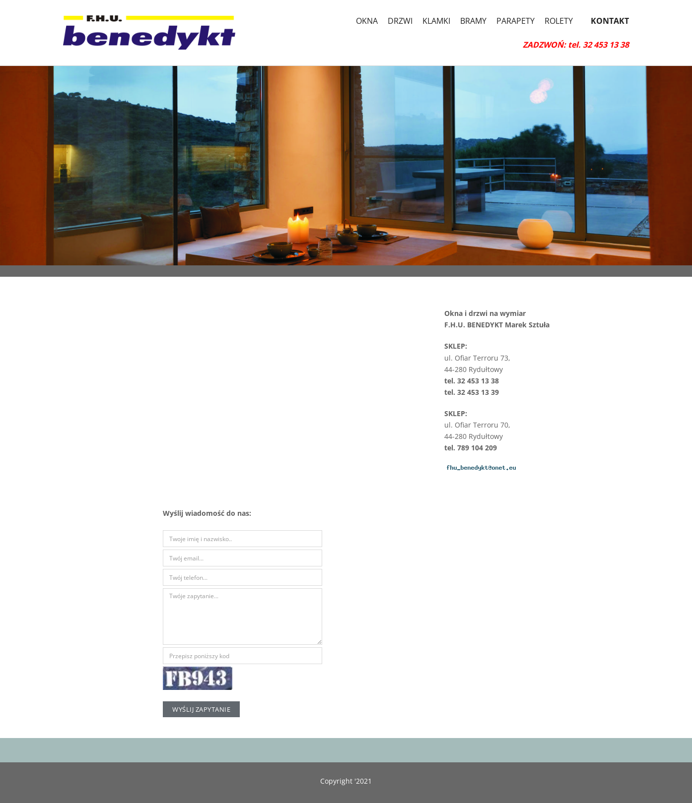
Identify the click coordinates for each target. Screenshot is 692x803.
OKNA (367, 20)
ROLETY (559, 20)
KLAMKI (436, 20)
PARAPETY (515, 20)
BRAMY (473, 20)
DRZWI (400, 20)
